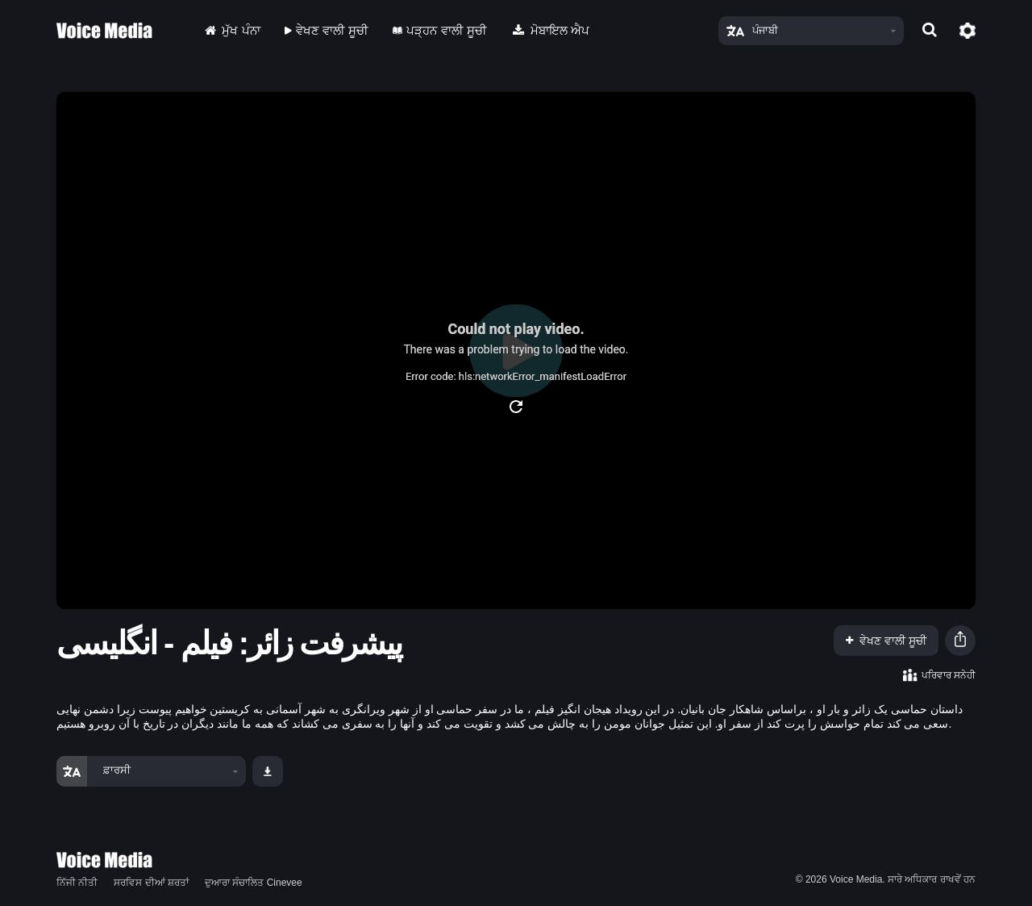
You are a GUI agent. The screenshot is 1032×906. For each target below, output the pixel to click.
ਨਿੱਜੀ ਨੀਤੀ (77, 882)
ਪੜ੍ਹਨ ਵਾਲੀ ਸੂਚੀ (440, 30)
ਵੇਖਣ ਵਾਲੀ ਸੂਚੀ (327, 30)
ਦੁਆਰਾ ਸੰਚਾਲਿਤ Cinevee (253, 882)
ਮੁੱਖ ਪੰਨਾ (231, 30)
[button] (960, 641)
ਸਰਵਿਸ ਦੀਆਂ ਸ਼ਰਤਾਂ (151, 882)
